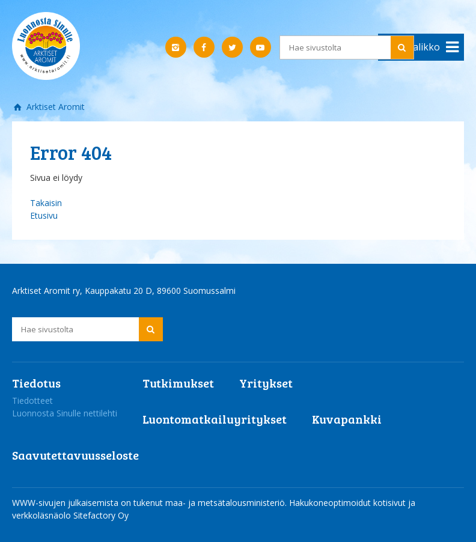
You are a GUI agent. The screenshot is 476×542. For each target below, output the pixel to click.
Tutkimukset (178, 382)
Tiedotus (36, 382)
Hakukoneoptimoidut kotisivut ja (352, 502)
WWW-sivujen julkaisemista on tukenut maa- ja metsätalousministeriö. (150, 502)
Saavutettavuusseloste (75, 454)
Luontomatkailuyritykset (214, 418)
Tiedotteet (32, 400)
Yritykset (266, 382)
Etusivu (44, 215)
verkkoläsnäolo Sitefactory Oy (70, 515)
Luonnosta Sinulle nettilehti (64, 413)
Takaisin (46, 203)
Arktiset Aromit (54, 106)
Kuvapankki (347, 418)
